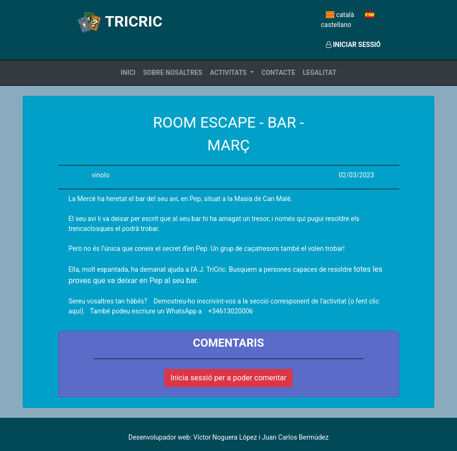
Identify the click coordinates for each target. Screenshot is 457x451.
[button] (232, 73)
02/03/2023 (356, 175)
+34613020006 (230, 311)
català (341, 14)
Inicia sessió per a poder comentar (228, 377)
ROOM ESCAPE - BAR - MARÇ (228, 133)
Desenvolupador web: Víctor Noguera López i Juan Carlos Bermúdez (228, 437)
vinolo (100, 175)
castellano (347, 19)
